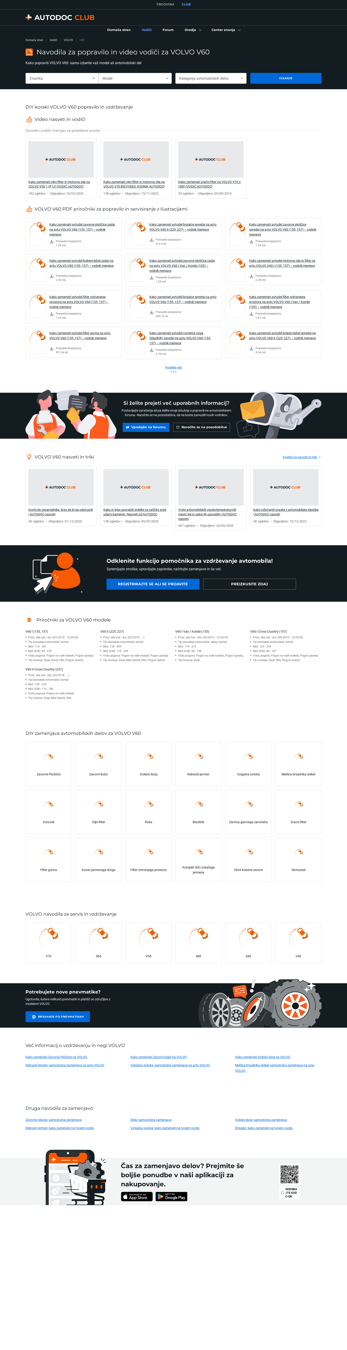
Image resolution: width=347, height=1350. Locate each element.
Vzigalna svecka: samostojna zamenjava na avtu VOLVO (170, 1065)
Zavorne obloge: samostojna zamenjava (54, 1120)
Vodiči (53, 40)
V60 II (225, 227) (112, 631)
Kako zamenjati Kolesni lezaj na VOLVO (262, 1057)
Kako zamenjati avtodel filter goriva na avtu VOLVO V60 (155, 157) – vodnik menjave (79, 335)
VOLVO (68, 40)
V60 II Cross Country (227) (44, 669)
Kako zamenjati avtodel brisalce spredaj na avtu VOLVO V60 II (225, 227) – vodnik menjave (183, 227)
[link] (119, 30)
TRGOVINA (165, 4)
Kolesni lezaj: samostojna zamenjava (261, 1120)
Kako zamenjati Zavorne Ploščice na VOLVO (56, 1057)
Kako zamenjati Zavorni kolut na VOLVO (158, 1057)
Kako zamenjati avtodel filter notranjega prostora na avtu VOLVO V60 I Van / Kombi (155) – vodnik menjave (279, 302)
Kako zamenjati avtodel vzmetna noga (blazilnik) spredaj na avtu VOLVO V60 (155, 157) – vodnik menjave (180, 338)
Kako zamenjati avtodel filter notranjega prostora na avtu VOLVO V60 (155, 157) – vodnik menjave (78, 302)
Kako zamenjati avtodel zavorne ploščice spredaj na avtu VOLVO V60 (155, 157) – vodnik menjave (282, 229)
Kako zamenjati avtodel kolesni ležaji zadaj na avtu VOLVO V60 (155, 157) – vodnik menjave (81, 263)
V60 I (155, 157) (37, 631)
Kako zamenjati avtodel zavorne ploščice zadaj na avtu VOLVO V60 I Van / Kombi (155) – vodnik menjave (182, 265)
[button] (192, 30)
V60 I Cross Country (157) (268, 631)
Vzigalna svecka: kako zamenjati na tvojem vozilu (164, 1128)
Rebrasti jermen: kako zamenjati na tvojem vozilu (60, 1128)
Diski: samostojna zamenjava (150, 1120)
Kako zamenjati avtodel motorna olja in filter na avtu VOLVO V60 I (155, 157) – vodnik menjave (282, 263)
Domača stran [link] (34, 40)
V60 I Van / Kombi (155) (192, 631)
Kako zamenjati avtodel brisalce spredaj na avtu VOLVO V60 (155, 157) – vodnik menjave (183, 299)
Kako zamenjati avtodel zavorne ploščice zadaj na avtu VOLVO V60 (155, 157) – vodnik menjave (82, 229)
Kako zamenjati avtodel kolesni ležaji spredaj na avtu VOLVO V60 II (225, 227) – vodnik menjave (282, 335)
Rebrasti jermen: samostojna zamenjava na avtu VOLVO (65, 1065)
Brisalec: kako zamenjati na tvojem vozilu (264, 1128)
